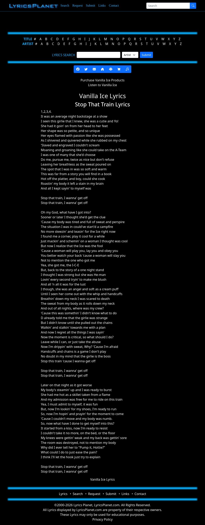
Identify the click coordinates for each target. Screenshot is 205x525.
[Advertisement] (102, 21)
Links (102, 5)
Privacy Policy (102, 519)
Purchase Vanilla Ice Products (102, 80)
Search (64, 5)
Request (77, 5)
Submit (90, 5)
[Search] (168, 6)
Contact (114, 5)
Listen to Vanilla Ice (102, 85)
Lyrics (63, 494)
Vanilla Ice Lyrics (102, 479)
